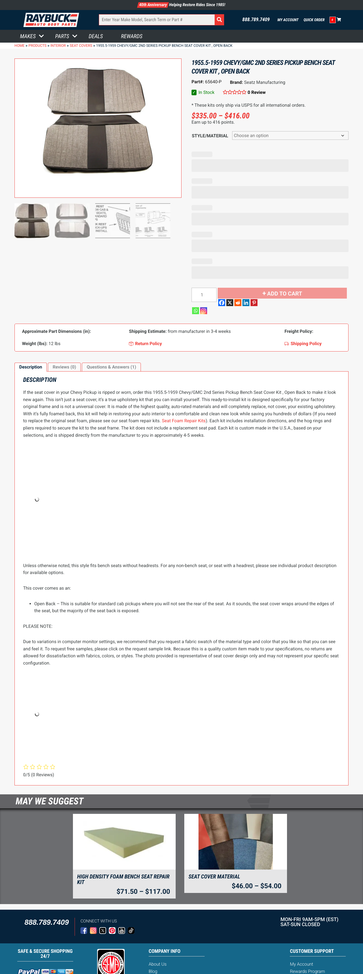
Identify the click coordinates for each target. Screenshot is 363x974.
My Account (288, 20)
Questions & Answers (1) (111, 367)
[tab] (30, 367)
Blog (153, 971)
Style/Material (210, 135)
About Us (157, 964)
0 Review (257, 92)
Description (30, 367)
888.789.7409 (256, 19)
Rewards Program (307, 971)
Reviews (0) (64, 367)
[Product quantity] (204, 295)
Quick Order (314, 20)
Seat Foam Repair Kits (183, 420)
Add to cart (284, 293)
